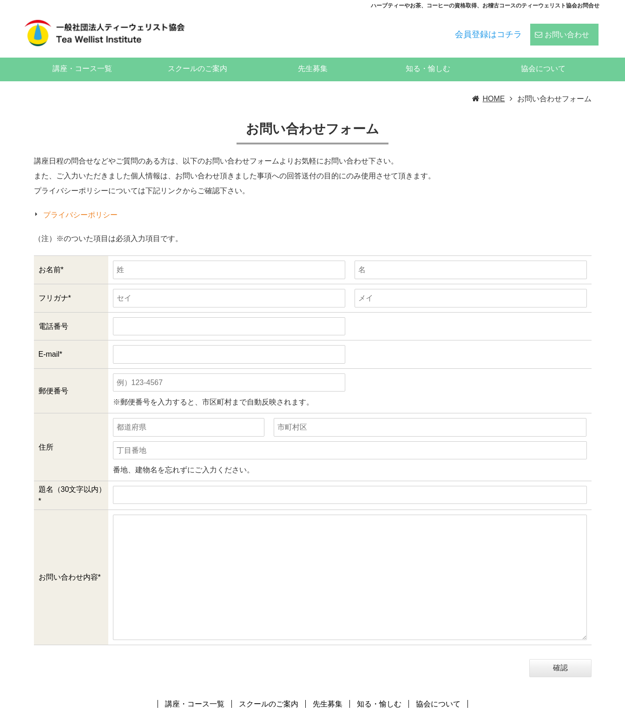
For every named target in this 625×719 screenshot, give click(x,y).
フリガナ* (55, 285)
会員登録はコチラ (488, 28)
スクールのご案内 (197, 56)
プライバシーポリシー (80, 202)
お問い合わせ (567, 29)
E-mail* (51, 342)
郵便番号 (53, 378)
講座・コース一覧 (82, 56)
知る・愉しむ (428, 56)
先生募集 (313, 56)
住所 (46, 434)
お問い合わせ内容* (70, 565)
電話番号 (53, 314)
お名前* (51, 257)
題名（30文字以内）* (72, 483)
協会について (543, 56)
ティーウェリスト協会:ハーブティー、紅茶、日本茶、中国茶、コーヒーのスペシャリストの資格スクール (424, 711)
